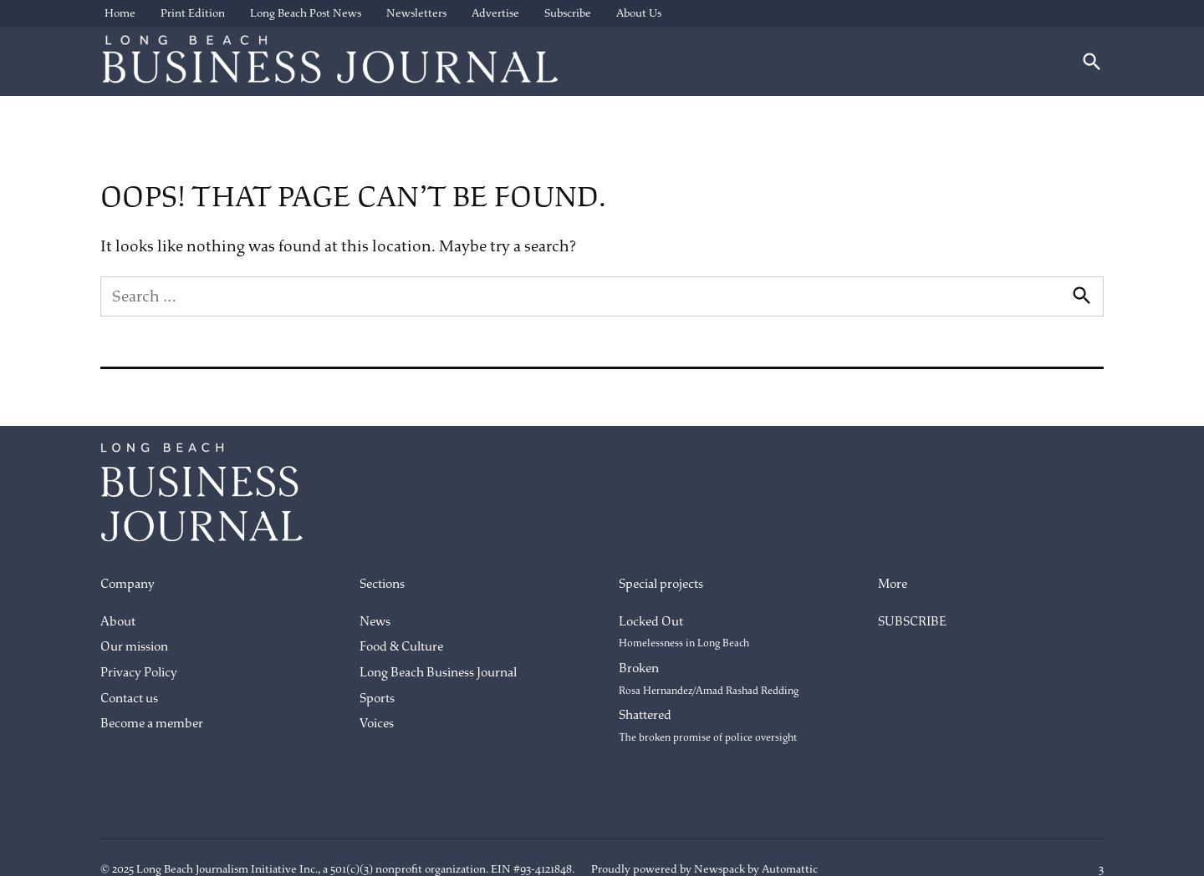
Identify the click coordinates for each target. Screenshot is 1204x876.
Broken (708, 679)
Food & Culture (401, 647)
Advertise (495, 13)
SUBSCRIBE (912, 622)
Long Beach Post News (305, 13)
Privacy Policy (138, 673)
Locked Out (684, 632)
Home (120, 13)
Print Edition (193, 13)
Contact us (129, 698)
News (375, 622)
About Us (638, 13)
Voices (377, 724)
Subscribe (567, 13)
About (117, 622)
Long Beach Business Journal (438, 673)
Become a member (151, 724)
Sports (377, 698)
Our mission (134, 647)
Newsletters (416, 13)
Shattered (708, 725)
